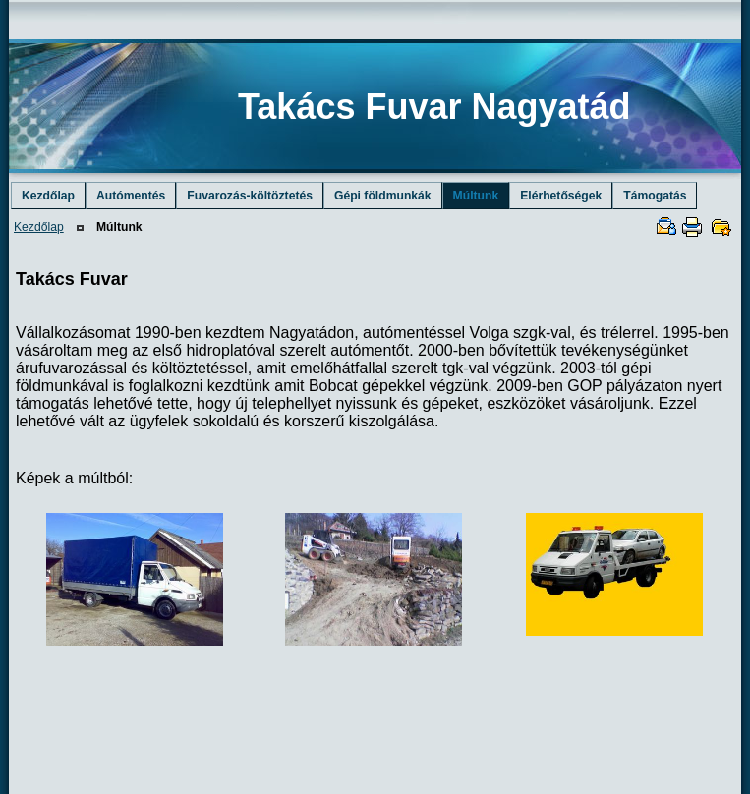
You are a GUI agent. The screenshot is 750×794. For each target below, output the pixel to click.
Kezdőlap (39, 227)
